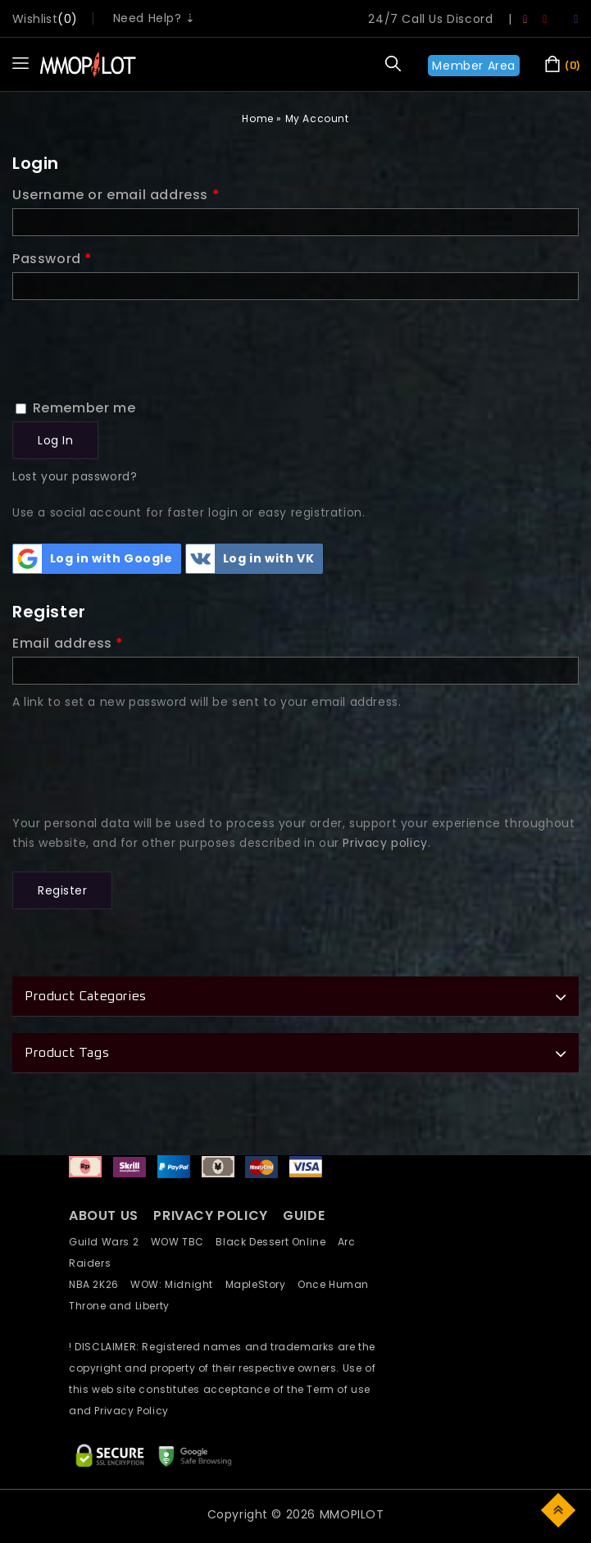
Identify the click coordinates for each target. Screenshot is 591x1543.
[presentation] (136, 339)
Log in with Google (93, 558)
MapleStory (261, 1284)
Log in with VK (250, 558)
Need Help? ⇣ (154, 18)
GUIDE (304, 1215)
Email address (68, 643)
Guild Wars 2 (108, 1242)
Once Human (338, 1284)
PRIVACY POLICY (212, 1215)
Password (52, 258)
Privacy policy (385, 843)
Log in (55, 440)
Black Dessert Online (276, 1242)
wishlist (34, 19)
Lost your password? (74, 476)
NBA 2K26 (99, 1284)
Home (257, 118)
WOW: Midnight (177, 1284)
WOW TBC (183, 1242)
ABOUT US (104, 1215)
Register (62, 890)
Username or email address (116, 194)
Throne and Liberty (124, 1306)
